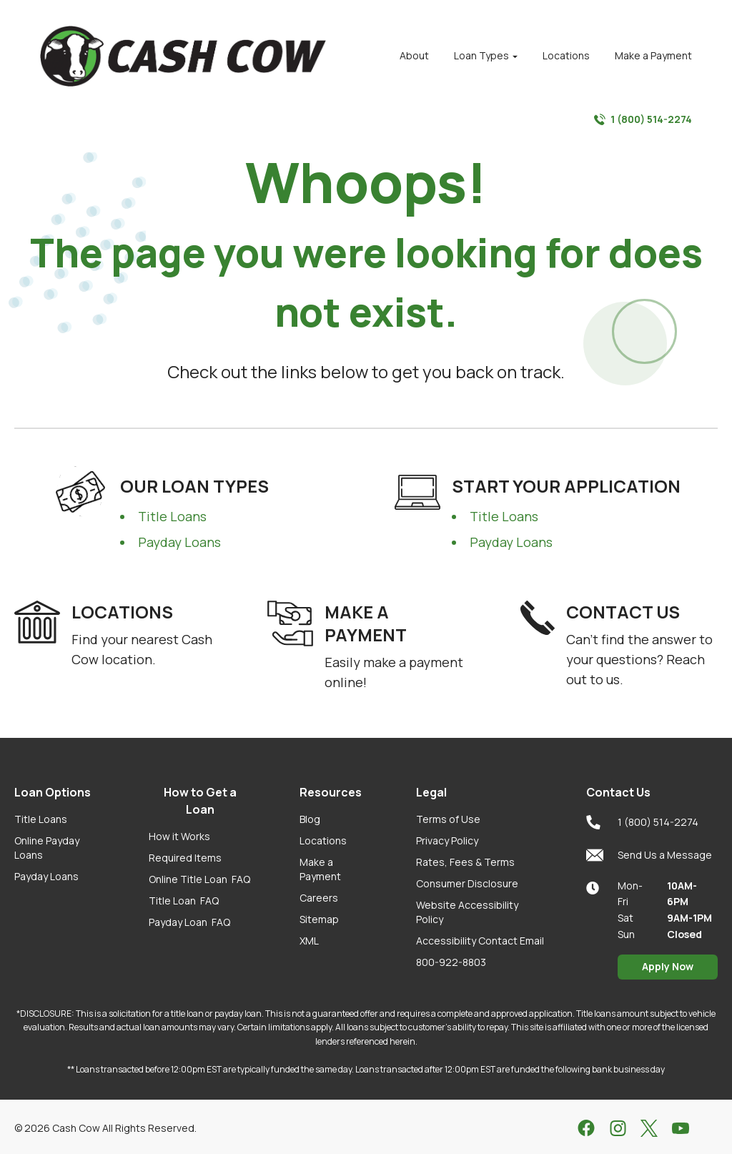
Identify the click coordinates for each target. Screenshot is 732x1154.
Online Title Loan (199, 879)
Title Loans (172, 516)
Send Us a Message (649, 855)
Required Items (185, 857)
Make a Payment (320, 869)
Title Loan (184, 900)
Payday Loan (189, 922)
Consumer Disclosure (467, 883)
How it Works (179, 836)
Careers (319, 897)
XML (309, 940)
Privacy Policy (447, 840)
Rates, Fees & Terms (465, 862)
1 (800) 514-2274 (643, 119)
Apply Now (667, 966)
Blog (310, 819)
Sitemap (319, 919)
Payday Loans (179, 542)
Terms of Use (448, 819)
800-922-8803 (451, 962)
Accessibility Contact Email (480, 940)
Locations (323, 840)
